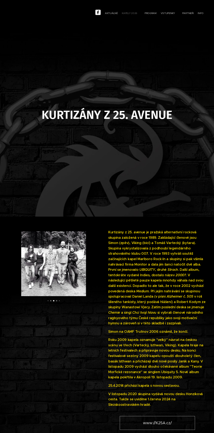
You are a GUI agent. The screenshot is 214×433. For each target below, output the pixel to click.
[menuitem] (176, 13)
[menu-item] (170, 13)
